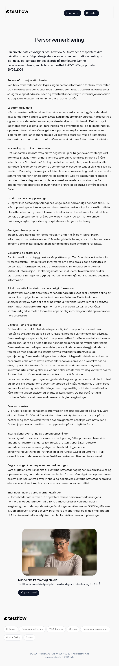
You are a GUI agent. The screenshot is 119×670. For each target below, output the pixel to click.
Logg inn (72, 13)
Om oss (73, 629)
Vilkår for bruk (56, 629)
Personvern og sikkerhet (95, 629)
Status (29, 637)
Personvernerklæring (32, 629)
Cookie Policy (13, 637)
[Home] (17, 12)
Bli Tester (10, 629)
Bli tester (91, 13)
